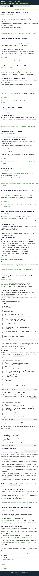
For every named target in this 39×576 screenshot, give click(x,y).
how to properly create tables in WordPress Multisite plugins (23, 541)
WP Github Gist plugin (22, 195)
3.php (3, 418)
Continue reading (5, 29)
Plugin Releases (12, 133)
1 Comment (33, 33)
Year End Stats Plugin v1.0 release (11, 168)
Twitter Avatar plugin (9, 195)
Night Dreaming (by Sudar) (11, 2)
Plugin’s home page (30, 551)
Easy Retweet (17, 100)
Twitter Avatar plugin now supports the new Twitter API (18, 211)
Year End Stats (31, 183)
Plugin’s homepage (5, 259)
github (19, 204)
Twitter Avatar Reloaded (28, 269)
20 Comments (34, 500)
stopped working (12, 218)
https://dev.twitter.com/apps (22, 245)
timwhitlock (14, 227)
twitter (22, 265)
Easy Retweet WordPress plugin (18, 72)
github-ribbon (17, 126)
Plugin (20, 33)
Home (2, 6)
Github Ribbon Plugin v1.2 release (11, 107)
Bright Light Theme (19, 572)
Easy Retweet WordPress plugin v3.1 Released (15, 66)
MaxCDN (30, 572)
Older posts (4, 567)
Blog (11, 6)
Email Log (16, 33)
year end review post (14, 71)
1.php (3, 339)
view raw (35, 339)
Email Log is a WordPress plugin (8, 519)
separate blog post (33, 547)
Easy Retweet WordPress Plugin (8, 80)
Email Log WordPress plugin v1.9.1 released (14, 12)
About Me (27, 6)
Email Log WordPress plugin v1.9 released (14, 38)
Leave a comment (31, 126)
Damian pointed (9, 482)
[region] (19, 320)
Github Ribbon (16, 112)
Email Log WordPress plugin (21, 43)
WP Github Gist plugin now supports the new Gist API (17, 190)
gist (17, 204)
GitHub (13, 339)
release (23, 33)
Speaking (7, 6)
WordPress (16, 6)
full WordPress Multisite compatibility (16, 282)
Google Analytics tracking (15, 93)
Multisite (20, 500)
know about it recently (9, 534)
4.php (3, 444)
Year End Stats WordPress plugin (20, 173)
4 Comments (33, 60)
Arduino (21, 6)
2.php (3, 388)
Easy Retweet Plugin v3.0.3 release (11, 131)
